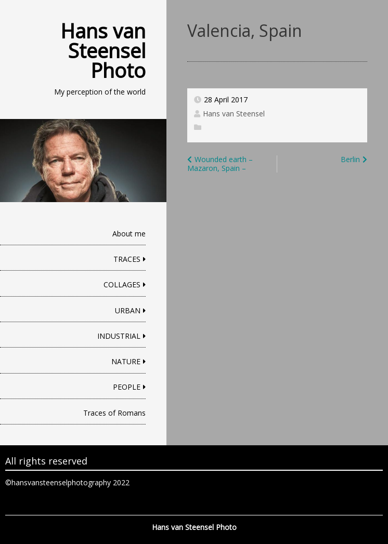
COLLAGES (122, 284)
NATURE (125, 361)
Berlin (350, 159)
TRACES (126, 259)
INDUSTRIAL (118, 336)
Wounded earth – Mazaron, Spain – (220, 163)
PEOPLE (126, 387)
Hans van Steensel (234, 113)
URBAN (127, 310)
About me (129, 233)
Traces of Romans (114, 413)
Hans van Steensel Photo (103, 50)
